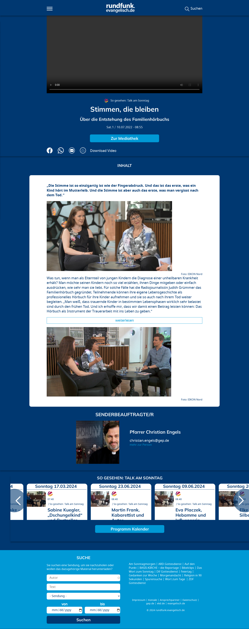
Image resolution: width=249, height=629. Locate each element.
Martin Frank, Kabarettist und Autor (128, 515)
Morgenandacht (170, 575)
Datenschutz (189, 600)
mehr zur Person (141, 445)
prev (14, 500)
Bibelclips (188, 568)
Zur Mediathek (124, 138)
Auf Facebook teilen (50, 150)
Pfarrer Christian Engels (155, 432)
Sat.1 (110, 127)
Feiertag (186, 572)
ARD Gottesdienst (170, 564)
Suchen (196, 8)
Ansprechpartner (170, 600)
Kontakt (152, 600)
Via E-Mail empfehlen (72, 150)
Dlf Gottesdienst (167, 572)
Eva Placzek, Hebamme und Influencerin (191, 515)
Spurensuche (153, 579)
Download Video (103, 150)
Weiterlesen (124, 320)
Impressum (138, 600)
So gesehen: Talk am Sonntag (129, 101)
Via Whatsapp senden (61, 150)
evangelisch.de (176, 603)
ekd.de (161, 603)
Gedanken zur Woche (143, 575)
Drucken (83, 150)
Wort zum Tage (175, 579)
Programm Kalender (130, 528)
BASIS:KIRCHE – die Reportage (159, 568)
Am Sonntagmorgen (142, 564)
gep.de (150, 603)
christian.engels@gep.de (149, 440)
